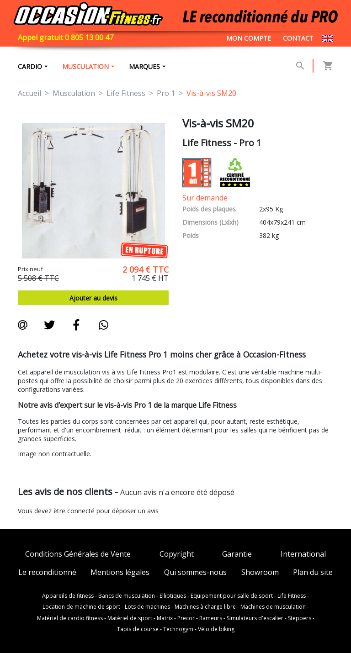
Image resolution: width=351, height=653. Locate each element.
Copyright (177, 554)
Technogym (178, 629)
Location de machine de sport (81, 607)
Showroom (260, 572)
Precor (186, 618)
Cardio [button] (30, 66)
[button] (300, 66)
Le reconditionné (47, 572)
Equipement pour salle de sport (232, 596)
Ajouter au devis (93, 298)
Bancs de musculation (126, 596)
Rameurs (210, 618)
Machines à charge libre (205, 607)
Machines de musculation (273, 607)
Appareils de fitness (68, 596)
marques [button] (144, 66)
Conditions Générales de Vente (78, 554)
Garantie (237, 554)
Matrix (165, 618)
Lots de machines (147, 607)
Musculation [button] (85, 66)
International (303, 554)
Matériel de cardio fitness (70, 618)
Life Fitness (291, 596)
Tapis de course (138, 629)
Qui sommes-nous (195, 572)
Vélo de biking (216, 629)
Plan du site (313, 572)
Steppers (299, 618)
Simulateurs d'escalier (255, 618)
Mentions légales (119, 572)
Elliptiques (173, 596)
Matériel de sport (129, 618)
